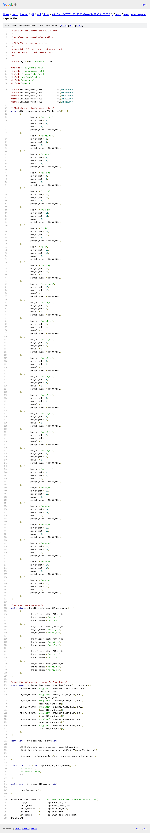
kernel (24, 14)
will (39, 14)
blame (79, 25)
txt (137, 828)
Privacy (25, 828)
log (71, 25)
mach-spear (138, 14)
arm (126, 14)
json (144, 828)
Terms (34, 828)
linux (6, 14)
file (63, 25)
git (32, 14)
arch (118, 14)
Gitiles (18, 828)
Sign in (144, 4)
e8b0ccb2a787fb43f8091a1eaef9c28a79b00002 (81, 14)
